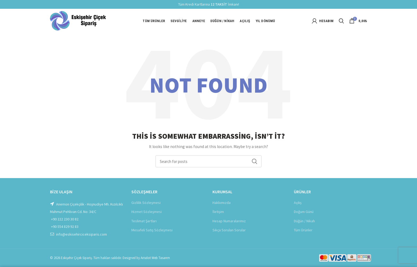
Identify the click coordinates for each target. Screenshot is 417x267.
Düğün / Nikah (304, 221)
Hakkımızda (221, 202)
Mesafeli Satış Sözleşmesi (152, 230)
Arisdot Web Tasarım (155, 258)
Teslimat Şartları (144, 221)
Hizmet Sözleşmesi (146, 211)
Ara (254, 161)
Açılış (298, 202)
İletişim (218, 211)
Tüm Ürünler (303, 230)
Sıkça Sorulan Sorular (229, 230)
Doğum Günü (304, 211)
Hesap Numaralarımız (229, 221)
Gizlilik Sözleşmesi (146, 202)
